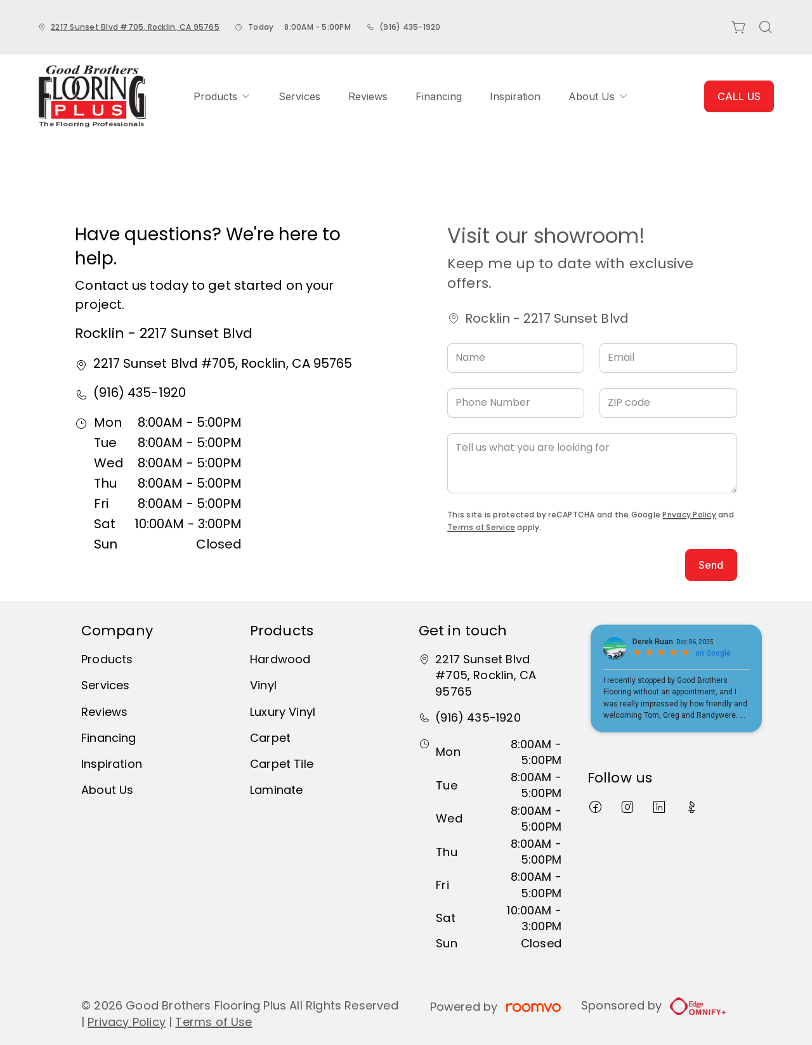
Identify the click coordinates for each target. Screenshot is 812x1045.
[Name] (515, 358)
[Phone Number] (515, 403)
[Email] (668, 358)
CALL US (739, 96)
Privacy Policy (689, 514)
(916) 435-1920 (409, 27)
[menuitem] (222, 96)
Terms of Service (481, 527)
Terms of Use (213, 1022)
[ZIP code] (668, 403)
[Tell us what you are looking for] (592, 463)
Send (711, 565)
